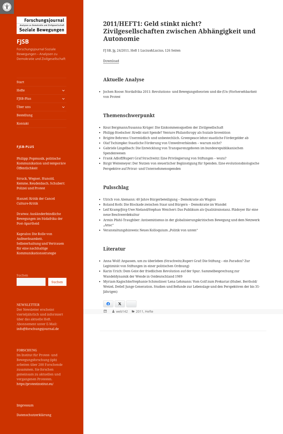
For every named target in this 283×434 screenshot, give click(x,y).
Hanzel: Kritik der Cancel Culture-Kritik (36, 201)
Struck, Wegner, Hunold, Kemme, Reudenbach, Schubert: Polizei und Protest (41, 183)
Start (20, 82)
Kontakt (23, 123)
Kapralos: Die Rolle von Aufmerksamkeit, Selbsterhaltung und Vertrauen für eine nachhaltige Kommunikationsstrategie (40, 243)
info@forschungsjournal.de (38, 329)
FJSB (23, 41)
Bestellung (24, 115)
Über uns (24, 107)
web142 (122, 311)
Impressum (25, 405)
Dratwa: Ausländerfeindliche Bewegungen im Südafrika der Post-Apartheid (40, 219)
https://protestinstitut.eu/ (35, 384)
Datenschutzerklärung (34, 415)
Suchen (22, 275)
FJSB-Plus (24, 98)
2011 (139, 311)
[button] (7, 7)
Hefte (21, 90)
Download (111, 61)
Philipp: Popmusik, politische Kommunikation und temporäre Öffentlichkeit (41, 163)
